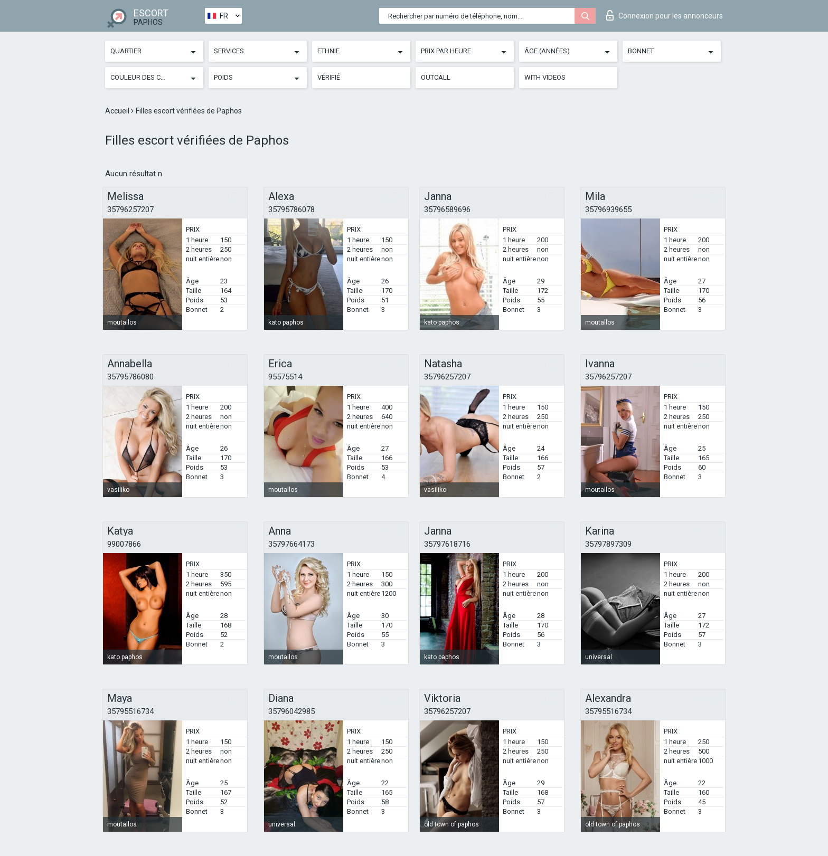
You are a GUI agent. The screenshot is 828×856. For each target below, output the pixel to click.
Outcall (435, 77)
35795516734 (130, 711)
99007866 (124, 544)
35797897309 (608, 544)
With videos (545, 77)
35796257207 (130, 209)
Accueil (118, 111)
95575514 (285, 377)
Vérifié (328, 77)
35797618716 (447, 544)
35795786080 (130, 377)
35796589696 (447, 209)
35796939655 (608, 209)
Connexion (664, 15)
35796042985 (291, 711)
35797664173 (291, 544)
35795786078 (291, 209)
